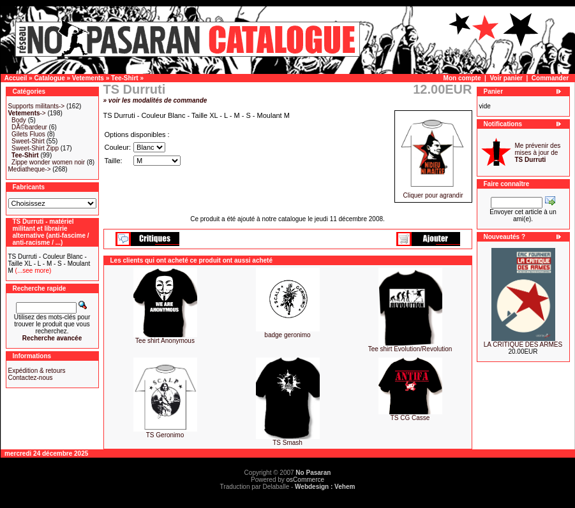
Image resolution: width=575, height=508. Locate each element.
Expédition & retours (37, 370)
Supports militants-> (36, 106)
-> (27, 113)
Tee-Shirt (124, 78)
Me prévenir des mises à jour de (538, 152)
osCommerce (305, 479)
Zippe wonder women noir (48, 162)
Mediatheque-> (29, 169)
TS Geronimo (165, 435)
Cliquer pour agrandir (433, 192)
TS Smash (287, 442)
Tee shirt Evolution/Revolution (410, 348)
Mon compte (462, 78)
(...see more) (32, 270)
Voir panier (506, 78)
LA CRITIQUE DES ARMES (523, 344)
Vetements (88, 78)
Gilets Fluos (28, 134)
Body (18, 120)
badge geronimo (287, 334)
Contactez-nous (30, 377)
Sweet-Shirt (28, 141)
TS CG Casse (410, 417)
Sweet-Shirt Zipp (35, 148)
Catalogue (49, 78)
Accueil (15, 78)
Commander (550, 78)
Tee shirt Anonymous (165, 340)
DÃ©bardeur (29, 127)
